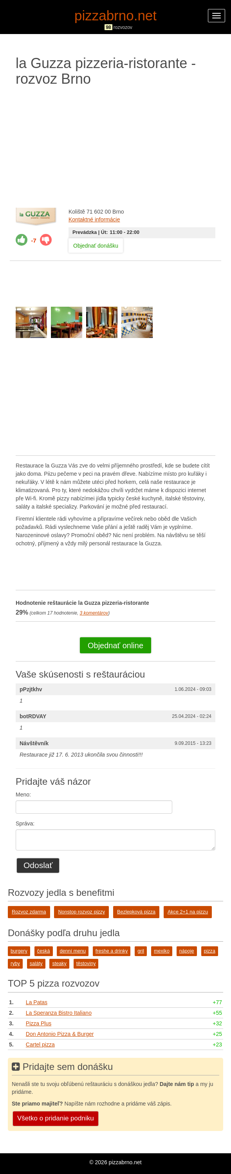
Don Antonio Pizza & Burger (60, 1034)
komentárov (93, 613)
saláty (36, 963)
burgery (19, 951)
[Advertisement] (115, 145)
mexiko (162, 951)
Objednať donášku (95, 246)
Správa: (25, 823)
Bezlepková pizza (136, 912)
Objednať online (115, 645)
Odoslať (37, 865)
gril (140, 951)
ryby (15, 963)
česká (43, 951)
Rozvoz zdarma (29, 912)
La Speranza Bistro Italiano (59, 1013)
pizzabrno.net (115, 15)
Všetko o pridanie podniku (55, 1118)
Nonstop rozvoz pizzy (81, 912)
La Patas (36, 1002)
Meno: (23, 794)
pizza (209, 951)
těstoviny (86, 963)
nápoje (186, 951)
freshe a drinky (112, 951)
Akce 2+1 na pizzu (188, 912)
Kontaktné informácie (94, 219)
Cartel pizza (40, 1044)
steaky (59, 963)
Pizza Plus (38, 1023)
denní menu (73, 951)
